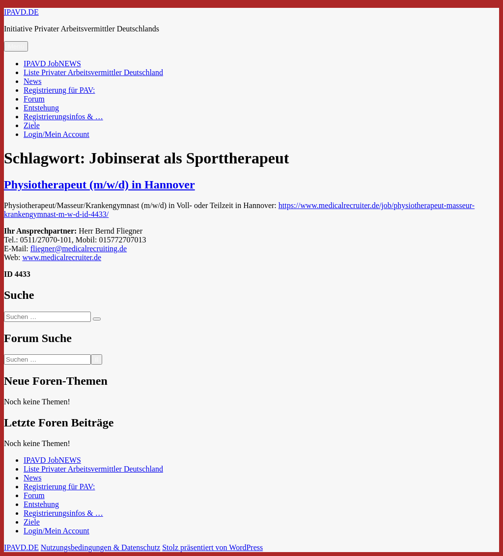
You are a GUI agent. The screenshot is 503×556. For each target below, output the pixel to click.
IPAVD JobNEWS (52, 63)
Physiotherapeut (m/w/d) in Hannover (99, 184)
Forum (34, 99)
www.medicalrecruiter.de (61, 257)
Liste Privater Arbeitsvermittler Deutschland (93, 72)
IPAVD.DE (21, 12)
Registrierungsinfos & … (63, 116)
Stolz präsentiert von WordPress (212, 547)
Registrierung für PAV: (59, 90)
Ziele (32, 125)
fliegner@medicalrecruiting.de (78, 248)
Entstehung (41, 108)
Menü (16, 46)
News (32, 81)
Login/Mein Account (56, 134)
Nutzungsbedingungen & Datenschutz (101, 547)
